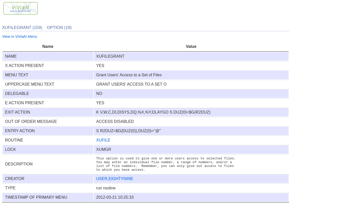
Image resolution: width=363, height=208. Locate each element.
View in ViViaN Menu (19, 36)
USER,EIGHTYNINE (114, 182)
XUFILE (103, 140)
